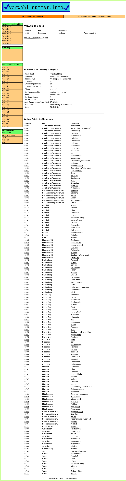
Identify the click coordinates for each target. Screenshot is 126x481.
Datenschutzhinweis (71, 478)
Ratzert (73, 416)
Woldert (74, 424)
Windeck (74, 238)
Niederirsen (75, 322)
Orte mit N (5, 98)
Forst (73, 307)
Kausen (74, 377)
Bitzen (73, 297)
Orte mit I (5, 86)
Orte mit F (5, 79)
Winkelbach (75, 409)
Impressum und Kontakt (56, 478)
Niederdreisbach (77, 233)
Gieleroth (74, 143)
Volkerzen (74, 185)
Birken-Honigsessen (78, 451)
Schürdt (74, 252)
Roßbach (74, 402)
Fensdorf (74, 456)
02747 (27, 367)
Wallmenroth (75, 230)
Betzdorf (74, 208)
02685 (27, 240)
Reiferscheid (75, 250)
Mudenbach (75, 362)
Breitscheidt (75, 300)
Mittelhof (74, 223)
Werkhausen (75, 441)
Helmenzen (75, 146)
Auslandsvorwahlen (8, 135)
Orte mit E (5, 76)
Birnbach (74, 133)
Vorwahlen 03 (6, 29)
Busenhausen (76, 136)
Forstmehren (76, 429)
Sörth (73, 180)
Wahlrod (74, 404)
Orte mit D (5, 74)
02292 (27, 449)
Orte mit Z (5, 126)
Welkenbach (75, 406)
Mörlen (73, 198)
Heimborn (74, 347)
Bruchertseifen (76, 302)
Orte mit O (5, 100)
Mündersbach (76, 399)
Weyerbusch (75, 444)
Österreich (5, 140)
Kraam (73, 434)
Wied (73, 292)
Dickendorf (75, 367)
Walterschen (75, 439)
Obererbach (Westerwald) (81, 168)
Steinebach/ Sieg (77, 389)
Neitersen (74, 163)
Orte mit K (5, 91)
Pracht (73, 325)
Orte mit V (5, 117)
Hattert (73, 270)
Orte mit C (5, 72)
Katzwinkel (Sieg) (77, 218)
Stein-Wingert (76, 334)
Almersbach (75, 126)
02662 (27, 260)
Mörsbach (74, 359)
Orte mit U (5, 114)
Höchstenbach (76, 397)
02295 (27, 426)
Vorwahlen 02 (6, 27)
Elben (73, 210)
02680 (27, 394)
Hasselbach (75, 431)
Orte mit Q (5, 105)
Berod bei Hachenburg (79, 394)
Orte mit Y (5, 124)
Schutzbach (75, 228)
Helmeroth (75, 315)
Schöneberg (75, 178)
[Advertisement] (12, 55)
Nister (73, 285)
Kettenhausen (76, 156)
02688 (27, 33)
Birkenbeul (75, 295)
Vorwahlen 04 (6, 31)
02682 (27, 295)
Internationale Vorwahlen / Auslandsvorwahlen (94, 17)
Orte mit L (5, 93)
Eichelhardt (75, 138)
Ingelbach (74, 352)
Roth (73, 329)
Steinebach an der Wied (80, 287)
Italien (4, 142)
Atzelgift (74, 262)
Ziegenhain (75, 257)
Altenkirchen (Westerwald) (81, 128)
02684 (27, 411)
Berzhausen (75, 240)
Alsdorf (73, 205)
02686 (27, 429)
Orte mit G (5, 81)
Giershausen (76, 243)
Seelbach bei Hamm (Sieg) (81, 332)
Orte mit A (5, 67)
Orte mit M (5, 95)
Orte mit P (5, 102)
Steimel (74, 421)
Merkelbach (75, 280)
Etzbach (74, 305)
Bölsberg (74, 193)
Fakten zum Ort (90, 33)
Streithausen (76, 290)
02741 (27, 205)
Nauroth (74, 384)
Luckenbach (75, 277)
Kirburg (73, 195)
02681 (27, 126)
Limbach (74, 275)
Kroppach (74, 354)
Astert (73, 339)
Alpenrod (74, 190)
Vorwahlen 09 (6, 43)
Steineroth (75, 392)
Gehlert (73, 265)
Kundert (74, 272)
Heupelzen (75, 151)
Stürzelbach (75, 183)
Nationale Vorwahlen (33, 17)
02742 (27, 451)
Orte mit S (5, 110)
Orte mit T (5, 112)
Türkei (4, 137)
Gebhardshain (76, 374)
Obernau (74, 248)
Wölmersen (75, 188)
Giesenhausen (76, 344)
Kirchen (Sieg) (76, 220)
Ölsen (73, 173)
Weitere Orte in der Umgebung (36, 37)
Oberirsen (74, 436)
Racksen (74, 175)
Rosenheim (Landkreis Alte (81, 387)
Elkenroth (74, 372)
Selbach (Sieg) (76, 471)
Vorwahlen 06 (6, 36)
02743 (27, 233)
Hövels (73, 215)
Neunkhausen (76, 200)
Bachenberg (75, 131)
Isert (72, 153)
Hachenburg (75, 267)
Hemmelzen (75, 148)
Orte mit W (5, 119)
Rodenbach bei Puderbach (81, 419)
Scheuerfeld (75, 225)
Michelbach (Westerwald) (80, 161)
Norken (73, 203)
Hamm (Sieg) (76, 312)
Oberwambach (76, 171)
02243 (27, 238)
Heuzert (74, 349)
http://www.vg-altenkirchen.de (61, 105)
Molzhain (74, 382)
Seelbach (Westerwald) (80, 255)
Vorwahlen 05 (6, 34)
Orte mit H (5, 84)
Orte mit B (5, 69)
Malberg (74, 379)
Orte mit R (5, 107)
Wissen (73, 474)
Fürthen (74, 310)
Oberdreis (74, 414)
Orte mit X (5, 121)
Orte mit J (5, 88)
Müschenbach (76, 282)
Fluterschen (75, 141)
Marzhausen (75, 357)
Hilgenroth (75, 317)
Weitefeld (74, 235)
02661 (27, 190)
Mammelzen (75, 158)
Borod (73, 342)
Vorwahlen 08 (6, 41)
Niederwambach (77, 166)
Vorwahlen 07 (6, 38)
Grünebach (75, 213)
